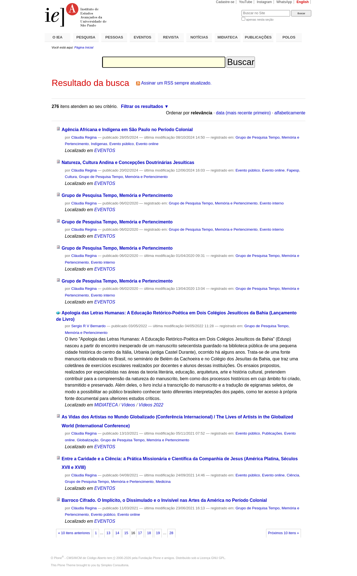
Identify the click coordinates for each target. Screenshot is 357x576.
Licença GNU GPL (212, 558)
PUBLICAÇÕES (258, 37)
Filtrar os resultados (142, 106)
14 (117, 533)
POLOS (289, 37)
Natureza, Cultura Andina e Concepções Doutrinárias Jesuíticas (128, 162)
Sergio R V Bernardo (88, 326)
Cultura (71, 177)
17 (140, 533)
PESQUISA (85, 37)
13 (108, 533)
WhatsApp (284, 2)
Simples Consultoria (114, 565)
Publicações (272, 433)
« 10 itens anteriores (74, 533)
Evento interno (272, 203)
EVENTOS (142, 37)
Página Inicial (83, 47)
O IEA (57, 37)
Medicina (163, 481)
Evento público (121, 144)
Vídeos (128, 405)
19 (158, 533)
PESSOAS (114, 37)
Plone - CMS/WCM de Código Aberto (80, 558)
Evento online (147, 144)
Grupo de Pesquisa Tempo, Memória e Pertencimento (123, 177)
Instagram (264, 2)
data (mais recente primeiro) (243, 112)
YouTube (245, 2)
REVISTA (171, 37)
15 (126, 533)
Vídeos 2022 (151, 405)
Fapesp (293, 170)
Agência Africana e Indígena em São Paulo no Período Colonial (127, 129)
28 (171, 533)
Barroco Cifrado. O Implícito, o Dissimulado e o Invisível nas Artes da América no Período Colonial (164, 500)
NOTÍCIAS (199, 37)
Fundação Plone (150, 558)
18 (149, 533)
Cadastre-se (225, 2)
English (302, 2)
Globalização (87, 440)
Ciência (293, 475)
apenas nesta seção (259, 19)
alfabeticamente (289, 112)
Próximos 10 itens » (283, 533)
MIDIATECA (228, 37)
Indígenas (99, 144)
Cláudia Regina (84, 137)
